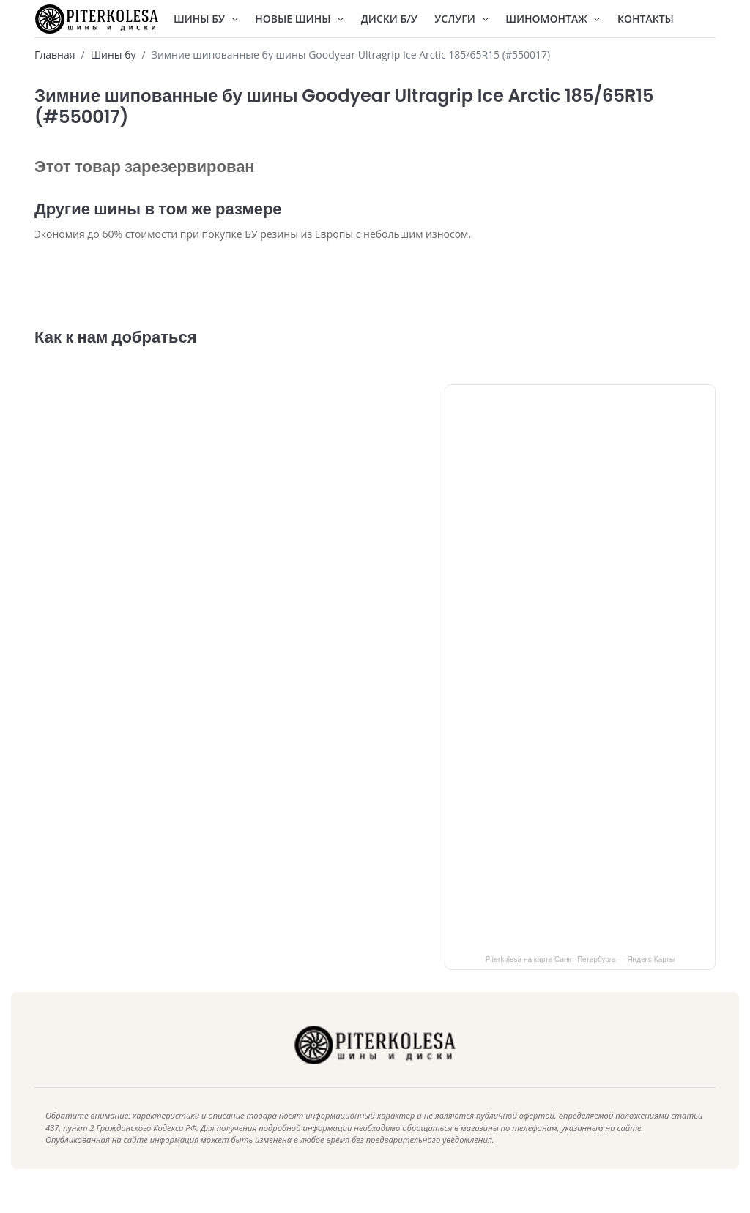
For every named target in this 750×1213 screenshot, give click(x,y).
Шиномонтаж (552, 19)
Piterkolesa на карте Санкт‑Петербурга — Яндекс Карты (580, 981)
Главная (54, 54)
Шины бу (113, 54)
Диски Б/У (389, 19)
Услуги (461, 19)
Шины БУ (206, 19)
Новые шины (299, 19)
